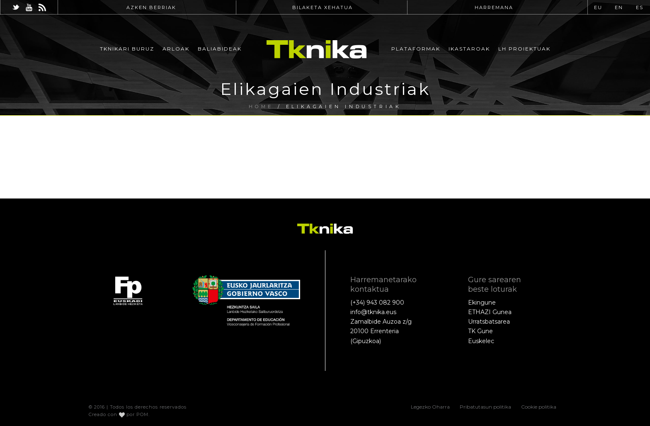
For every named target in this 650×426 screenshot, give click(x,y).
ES (639, 7)
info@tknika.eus (373, 312)
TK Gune (480, 331)
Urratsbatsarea (489, 321)
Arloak (175, 49)
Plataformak (415, 49)
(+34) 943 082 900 (377, 302)
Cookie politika (538, 407)
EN (619, 7)
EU (598, 7)
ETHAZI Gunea (490, 312)
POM (142, 414)
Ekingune (482, 302)
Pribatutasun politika (485, 407)
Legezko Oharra (430, 407)
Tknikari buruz (127, 49)
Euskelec (481, 341)
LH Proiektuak (524, 49)
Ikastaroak (469, 49)
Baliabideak (220, 49)
